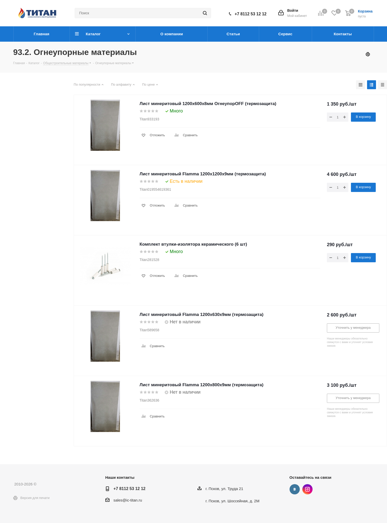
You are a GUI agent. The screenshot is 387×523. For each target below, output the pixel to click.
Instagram (307, 489)
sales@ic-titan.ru (128, 500)
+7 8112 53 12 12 (251, 14)
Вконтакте (295, 489)
